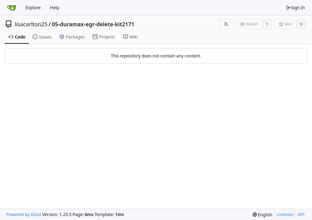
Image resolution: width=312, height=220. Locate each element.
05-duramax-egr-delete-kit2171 (93, 24)
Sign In (295, 7)
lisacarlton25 (31, 24)
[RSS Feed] (226, 24)
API (301, 214)
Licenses (285, 214)
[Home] (11, 7)
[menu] (262, 215)
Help (54, 7)
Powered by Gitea (23, 214)
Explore (33, 7)
